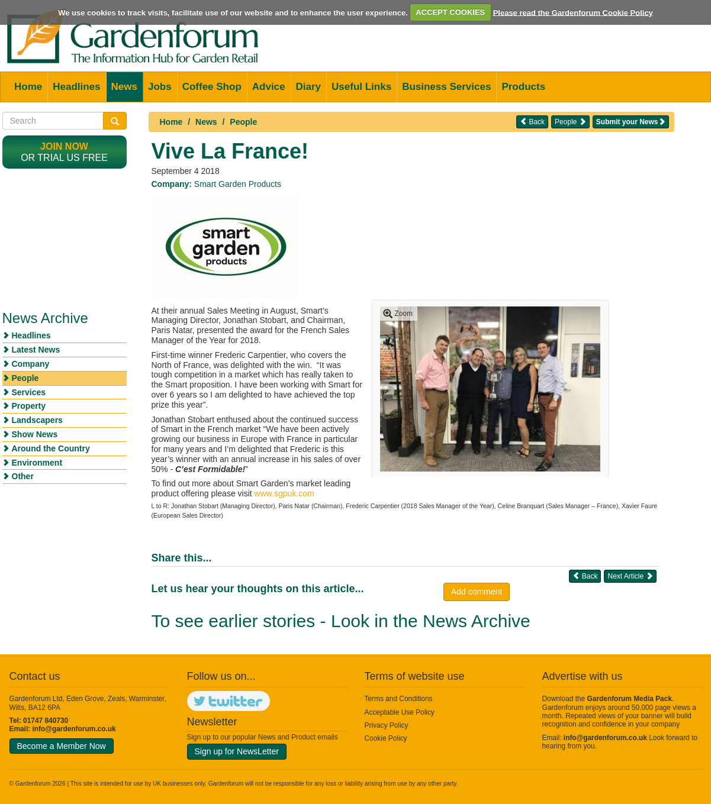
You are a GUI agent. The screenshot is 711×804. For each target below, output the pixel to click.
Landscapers (37, 420)
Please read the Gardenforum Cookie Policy (573, 12)
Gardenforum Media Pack (629, 699)
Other (23, 476)
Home (28, 86)
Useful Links (361, 86)
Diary (308, 86)
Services (29, 392)
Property (29, 406)
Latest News (36, 349)
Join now (64, 146)
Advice (268, 86)
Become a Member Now (61, 746)
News (124, 86)
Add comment (476, 591)
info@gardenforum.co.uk (74, 729)
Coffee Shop (212, 86)
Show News (35, 434)
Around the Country (51, 448)
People (243, 122)
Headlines (76, 86)
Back (532, 121)
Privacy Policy (386, 725)
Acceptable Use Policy (400, 712)
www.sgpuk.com (284, 493)
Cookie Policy (386, 738)
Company (31, 364)
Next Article (629, 575)
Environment (37, 462)
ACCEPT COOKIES (450, 12)
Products (523, 86)
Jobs (160, 86)
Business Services (446, 86)
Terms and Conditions (399, 699)
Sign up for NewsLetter (237, 751)
